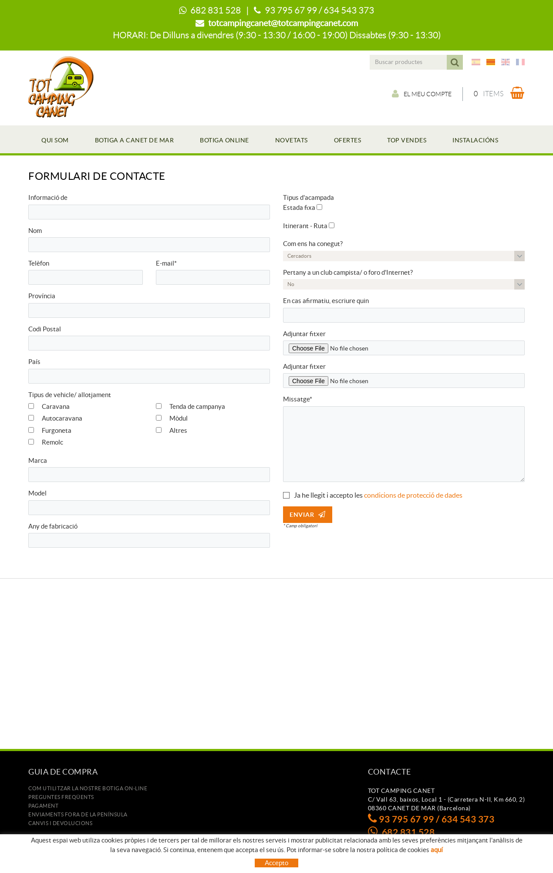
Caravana (49, 406)
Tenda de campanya (190, 406)
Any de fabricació (53, 526)
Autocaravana (55, 418)
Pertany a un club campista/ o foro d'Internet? (348, 272)
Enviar (308, 514)
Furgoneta (49, 430)
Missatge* (297, 399)
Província (41, 296)
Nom (35, 230)
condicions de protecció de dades (413, 495)
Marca (37, 460)
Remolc (45, 442)
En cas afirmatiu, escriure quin (326, 300)
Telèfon (38, 263)
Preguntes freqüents (61, 797)
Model (37, 493)
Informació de (47, 197)
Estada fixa (299, 207)
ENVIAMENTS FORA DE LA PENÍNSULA (78, 814)
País (34, 361)
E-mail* (166, 263)
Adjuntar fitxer (304, 333)
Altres (171, 430)
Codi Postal (44, 329)
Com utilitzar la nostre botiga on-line (87, 788)
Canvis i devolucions (60, 823)
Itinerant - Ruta (305, 225)
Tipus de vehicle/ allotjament (69, 394)
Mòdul (172, 418)
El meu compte (422, 93)
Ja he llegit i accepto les (328, 495)
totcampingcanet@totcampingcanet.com (283, 23)
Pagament (43, 806)
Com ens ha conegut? (313, 243)
